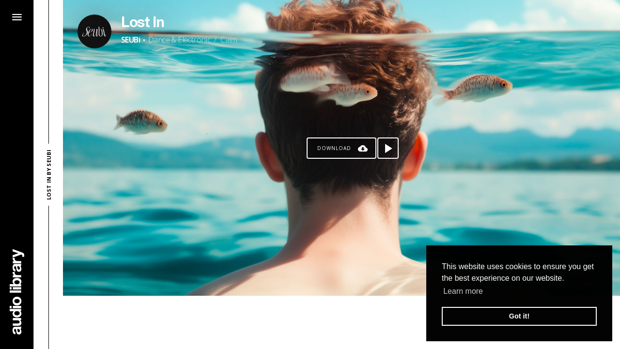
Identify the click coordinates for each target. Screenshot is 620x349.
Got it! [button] (519, 316)
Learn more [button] (463, 291)
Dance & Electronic (179, 39)
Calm (228, 39)
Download (334, 148)
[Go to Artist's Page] (94, 31)
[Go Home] (17, 291)
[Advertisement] (341, 322)
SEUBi (130, 39)
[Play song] (388, 148)
